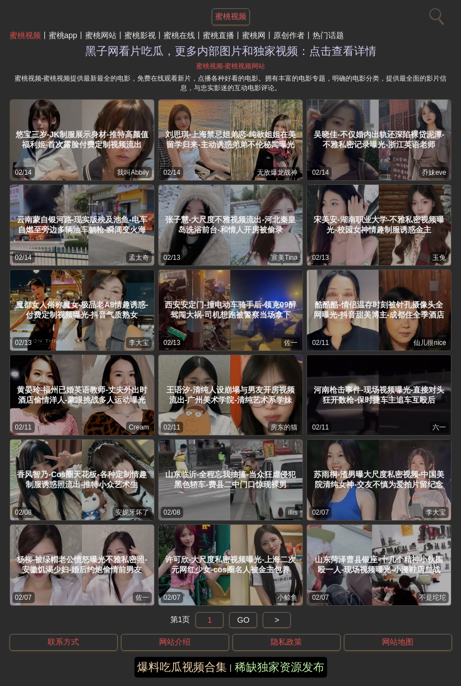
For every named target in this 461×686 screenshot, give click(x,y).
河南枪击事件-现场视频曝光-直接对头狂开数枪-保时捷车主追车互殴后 (379, 394)
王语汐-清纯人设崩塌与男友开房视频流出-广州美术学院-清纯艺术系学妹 (230, 394)
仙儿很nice (429, 343)
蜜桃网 (254, 35)
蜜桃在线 (179, 35)
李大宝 (139, 343)
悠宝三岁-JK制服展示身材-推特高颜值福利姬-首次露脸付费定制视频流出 (82, 139)
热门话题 (328, 35)
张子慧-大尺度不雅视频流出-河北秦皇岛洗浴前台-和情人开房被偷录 (230, 224)
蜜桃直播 (218, 35)
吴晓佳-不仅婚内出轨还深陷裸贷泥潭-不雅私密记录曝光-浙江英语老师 (379, 139)
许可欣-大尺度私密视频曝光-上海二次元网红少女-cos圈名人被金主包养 (230, 564)
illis (292, 512)
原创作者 (289, 35)
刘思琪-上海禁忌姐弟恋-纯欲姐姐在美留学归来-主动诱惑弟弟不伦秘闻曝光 (230, 139)
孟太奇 (139, 258)
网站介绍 (174, 641)
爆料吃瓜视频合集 (182, 667)
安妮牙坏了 (132, 512)
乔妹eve (434, 172)
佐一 (290, 343)
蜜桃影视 (140, 35)
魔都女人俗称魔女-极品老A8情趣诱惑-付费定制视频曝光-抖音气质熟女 (82, 309)
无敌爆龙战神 (277, 172)
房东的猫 (284, 427)
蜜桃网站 (101, 35)
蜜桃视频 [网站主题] (230, 16)
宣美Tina (284, 258)
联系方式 (63, 641)
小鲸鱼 (287, 597)
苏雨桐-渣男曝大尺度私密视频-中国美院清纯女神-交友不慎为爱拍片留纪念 (379, 479)
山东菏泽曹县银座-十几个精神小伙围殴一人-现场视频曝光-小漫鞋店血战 (379, 564)
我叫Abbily (133, 172)
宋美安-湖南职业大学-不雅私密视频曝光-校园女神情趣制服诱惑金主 (379, 224)
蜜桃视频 (25, 35)
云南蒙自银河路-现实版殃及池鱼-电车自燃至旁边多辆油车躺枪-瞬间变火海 (82, 224)
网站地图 (397, 641)
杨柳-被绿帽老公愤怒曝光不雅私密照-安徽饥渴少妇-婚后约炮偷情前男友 (82, 564)
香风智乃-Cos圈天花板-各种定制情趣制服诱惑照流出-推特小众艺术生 (82, 479)
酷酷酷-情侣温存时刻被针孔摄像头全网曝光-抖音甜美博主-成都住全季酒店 (379, 309)
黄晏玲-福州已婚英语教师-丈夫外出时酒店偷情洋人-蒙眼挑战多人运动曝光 (82, 394)
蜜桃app (63, 35)
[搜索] (435, 14)
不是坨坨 (432, 597)
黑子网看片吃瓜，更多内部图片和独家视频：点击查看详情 (230, 51)
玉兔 (439, 258)
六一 (439, 427)
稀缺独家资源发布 (279, 667)
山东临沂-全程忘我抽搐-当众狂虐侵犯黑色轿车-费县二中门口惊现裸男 (230, 479)
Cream (139, 427)
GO (244, 619)
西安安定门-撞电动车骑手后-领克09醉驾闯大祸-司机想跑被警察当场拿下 (230, 309)
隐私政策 (286, 641)
